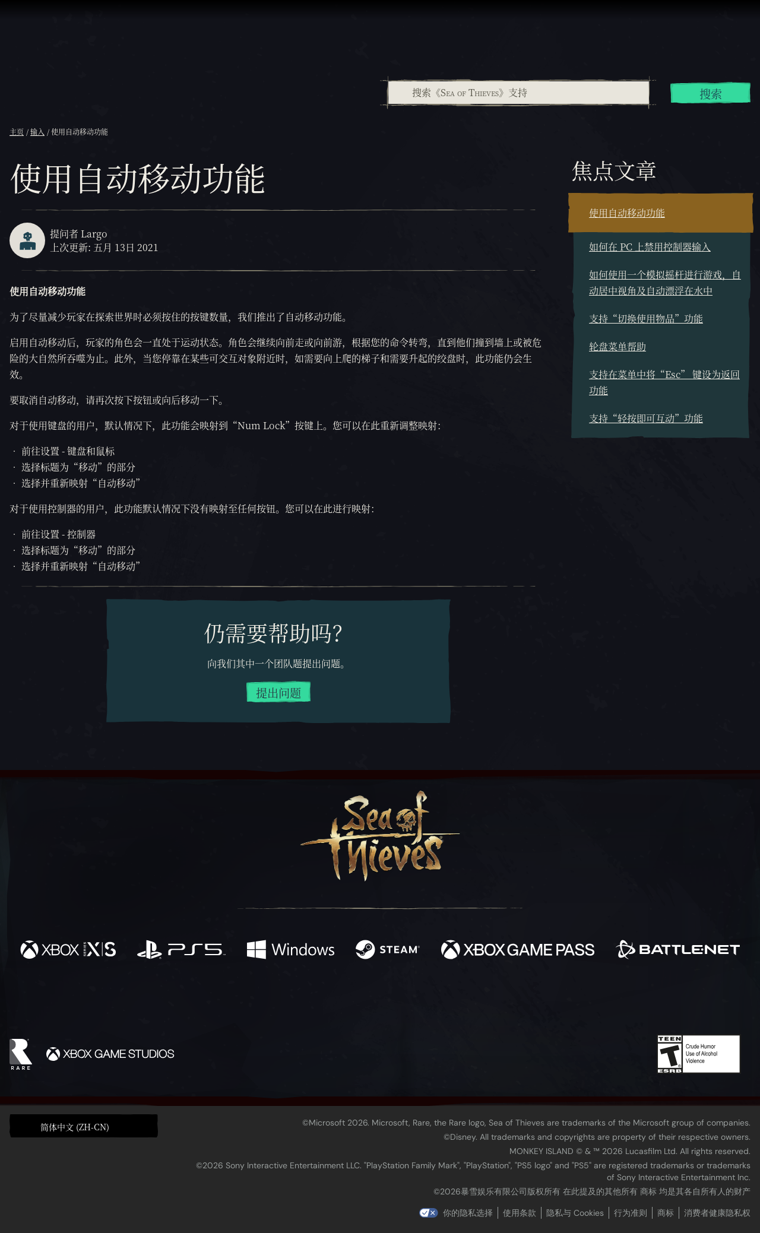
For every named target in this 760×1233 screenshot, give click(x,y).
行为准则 (630, 1212)
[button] (84, 1125)
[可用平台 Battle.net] (678, 951)
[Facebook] (261, 999)
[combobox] (518, 92)
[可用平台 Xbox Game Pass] (518, 951)
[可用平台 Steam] (387, 951)
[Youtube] (377, 1000)
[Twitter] (292, 1000)
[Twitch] (326, 1001)
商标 (665, 1212)
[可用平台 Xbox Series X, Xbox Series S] (68, 951)
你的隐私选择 (468, 1212)
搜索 (710, 93)
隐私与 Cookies (575, 1212)
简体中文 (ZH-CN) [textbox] (74, 1127)
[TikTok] (461, 1001)
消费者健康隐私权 (717, 1212)
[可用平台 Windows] (290, 951)
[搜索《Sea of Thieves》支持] (518, 92)
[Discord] (428, 1003)
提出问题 (278, 692)
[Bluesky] (495, 1002)
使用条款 (519, 1212)
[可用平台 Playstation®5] (181, 951)
